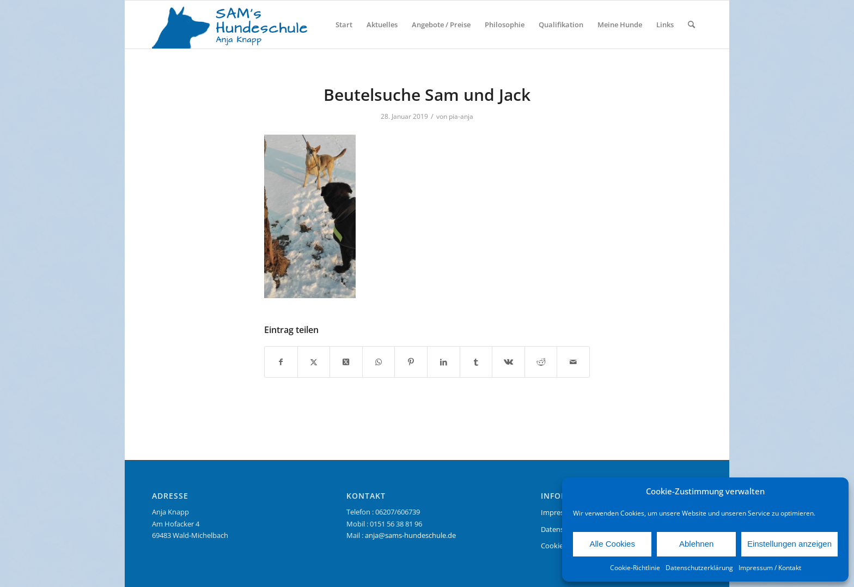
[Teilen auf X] (314, 362)
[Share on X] (346, 362)
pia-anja (461, 116)
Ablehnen (696, 543)
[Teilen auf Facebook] (281, 362)
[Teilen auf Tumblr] (476, 362)
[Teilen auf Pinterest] (411, 362)
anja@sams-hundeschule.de (410, 535)
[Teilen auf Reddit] (541, 362)
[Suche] (691, 25)
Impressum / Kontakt (770, 567)
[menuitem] (343, 25)
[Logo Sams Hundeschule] (234, 25)
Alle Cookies (612, 543)
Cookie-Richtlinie (635, 567)
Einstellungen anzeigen (789, 543)
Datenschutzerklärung (699, 567)
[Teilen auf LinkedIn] (444, 362)
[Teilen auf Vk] (508, 362)
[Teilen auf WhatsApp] (379, 362)
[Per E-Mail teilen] (573, 362)
